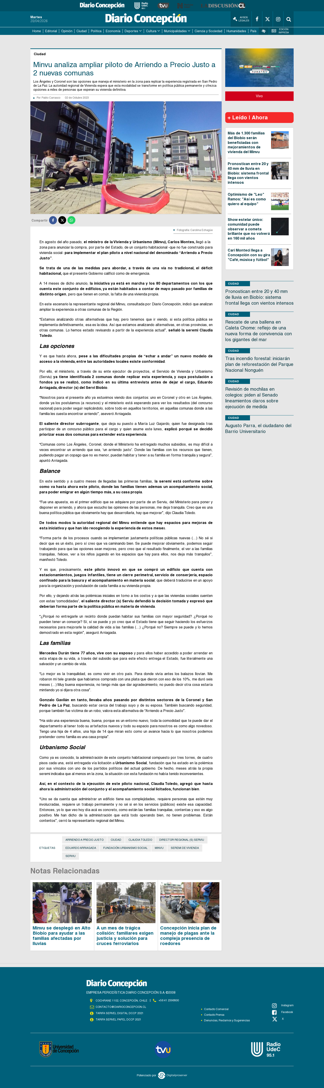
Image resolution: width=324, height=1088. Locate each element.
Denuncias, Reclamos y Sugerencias (227, 1020)
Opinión (66, 31)
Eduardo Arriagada (80, 848)
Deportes (131, 31)
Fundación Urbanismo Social (125, 848)
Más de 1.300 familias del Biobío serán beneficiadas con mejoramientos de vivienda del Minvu (246, 142)
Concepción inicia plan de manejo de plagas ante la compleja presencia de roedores (188, 935)
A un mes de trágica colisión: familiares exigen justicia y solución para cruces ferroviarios (125, 935)
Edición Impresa (280, 31)
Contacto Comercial (216, 1009)
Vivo (259, 96)
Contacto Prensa (214, 1014)
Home (36, 31)
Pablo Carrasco (51, 97)
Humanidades (236, 31)
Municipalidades (175, 31)
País (253, 31)
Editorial (51, 31)
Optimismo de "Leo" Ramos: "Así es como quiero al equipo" (247, 199)
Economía (113, 31)
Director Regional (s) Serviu (181, 839)
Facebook (282, 1012)
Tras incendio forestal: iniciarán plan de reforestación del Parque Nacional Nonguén (259, 364)
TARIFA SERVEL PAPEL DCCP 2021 (118, 1019)
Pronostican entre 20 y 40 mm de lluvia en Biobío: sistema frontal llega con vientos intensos (248, 173)
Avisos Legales (241, 19)
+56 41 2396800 (169, 1000)
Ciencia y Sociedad (208, 31)
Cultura (151, 31)
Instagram (283, 1005)
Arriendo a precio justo (84, 839)
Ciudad (81, 31)
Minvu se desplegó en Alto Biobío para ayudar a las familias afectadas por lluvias (61, 935)
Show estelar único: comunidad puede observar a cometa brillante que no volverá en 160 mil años (249, 229)
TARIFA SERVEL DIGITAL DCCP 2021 (119, 1013)
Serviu (70, 856)
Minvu (159, 848)
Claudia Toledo (140, 839)
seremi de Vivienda (185, 848)
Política (96, 31)
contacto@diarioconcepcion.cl (121, 1007)
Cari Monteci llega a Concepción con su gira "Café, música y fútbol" (249, 255)
